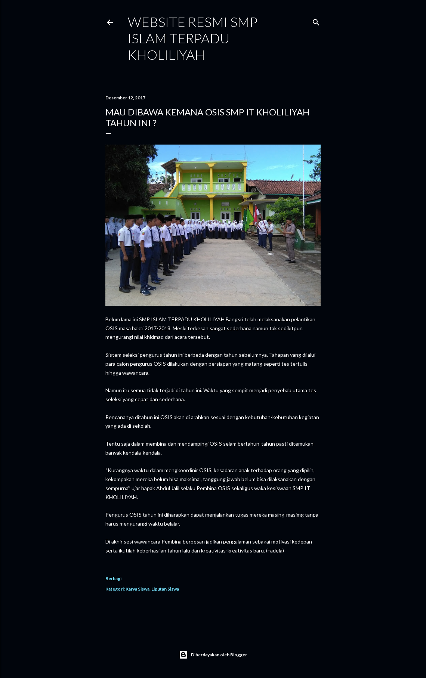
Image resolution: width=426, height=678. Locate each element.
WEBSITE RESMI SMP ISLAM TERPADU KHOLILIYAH (192, 38)
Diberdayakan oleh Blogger (213, 654)
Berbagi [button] (113, 578)
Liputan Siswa (165, 589)
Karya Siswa (137, 589)
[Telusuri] (316, 20)
